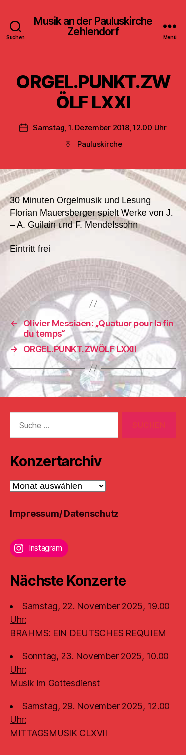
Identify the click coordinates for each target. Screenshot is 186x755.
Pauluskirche (99, 144)
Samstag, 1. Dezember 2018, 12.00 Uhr (100, 127)
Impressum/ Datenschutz (64, 513)
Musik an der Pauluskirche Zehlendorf (93, 26)
